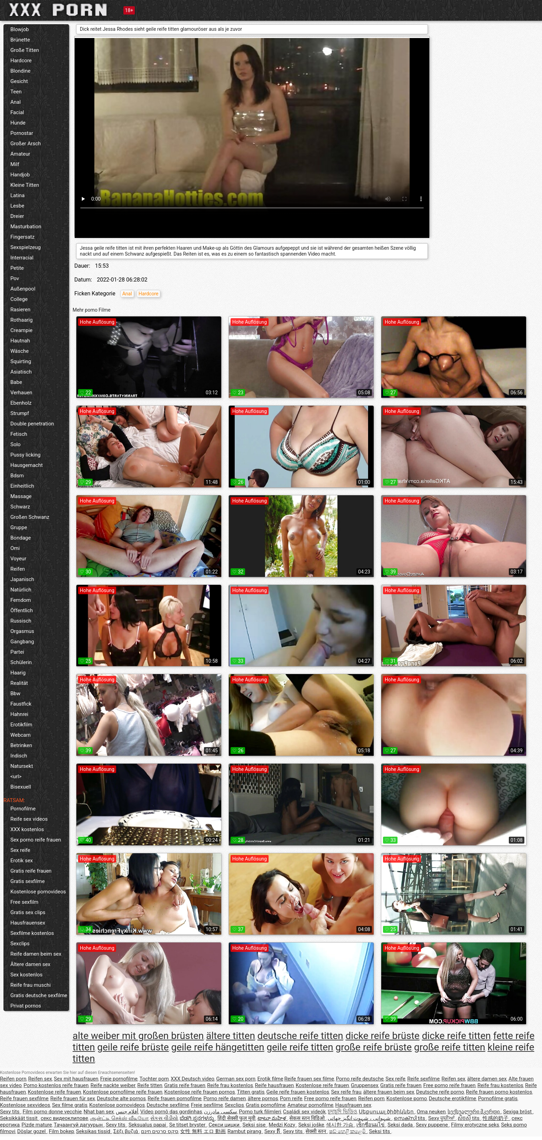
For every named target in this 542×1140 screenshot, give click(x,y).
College (19, 299)
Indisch (18, 756)
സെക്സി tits (410, 1118)
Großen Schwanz (29, 517)
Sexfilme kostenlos (32, 933)
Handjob (20, 175)
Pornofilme (23, 809)
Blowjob (19, 29)
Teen (15, 92)
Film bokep (61, 1131)
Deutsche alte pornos (121, 1098)
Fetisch (18, 434)
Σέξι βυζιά (126, 1131)
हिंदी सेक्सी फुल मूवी (236, 1118)
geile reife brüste (133, 1047)
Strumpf (19, 413)
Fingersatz (22, 237)
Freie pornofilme (119, 1079)
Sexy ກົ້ (272, 1131)
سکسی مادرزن (220, 1112)
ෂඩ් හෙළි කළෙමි (348, 1131)
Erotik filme (270, 1079)
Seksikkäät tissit (19, 1118)
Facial (17, 112)
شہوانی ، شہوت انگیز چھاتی (360, 1118)
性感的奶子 (496, 1118)
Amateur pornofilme (311, 1105)
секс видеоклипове (64, 1118)
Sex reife (20, 850)
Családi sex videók (304, 1112)
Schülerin (21, 662)
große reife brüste (374, 1047)
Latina (17, 195)
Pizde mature (36, 1125)
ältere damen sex (487, 1079)
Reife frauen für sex (72, 1098)
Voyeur (18, 558)
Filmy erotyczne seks (475, 1125)
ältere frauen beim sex (388, 1092)
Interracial (22, 258)
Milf (14, 164)
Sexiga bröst (518, 1112)
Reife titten (149, 1085)
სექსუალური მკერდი (474, 1112)
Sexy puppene (432, 1125)
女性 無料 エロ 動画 (202, 1131)
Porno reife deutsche (360, 1079)
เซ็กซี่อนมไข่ (371, 1125)
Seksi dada (400, 1125)
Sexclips (19, 943)
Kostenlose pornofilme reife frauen (122, 1092)
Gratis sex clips (27, 912)
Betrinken (21, 745)
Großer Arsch (25, 143)
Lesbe (17, 206)
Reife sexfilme (423, 1079)
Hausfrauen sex (353, 1105)
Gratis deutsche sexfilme (38, 995)
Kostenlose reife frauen (322, 1085)
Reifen (17, 569)
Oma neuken (431, 1112)
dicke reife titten (456, 1035)
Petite (17, 268)
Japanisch (22, 579)
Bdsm (17, 475)
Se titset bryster (188, 1125)
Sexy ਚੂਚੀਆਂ (442, 1118)
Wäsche (19, 351)
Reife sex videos (29, 819)
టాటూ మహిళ (273, 1118)
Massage (20, 496)
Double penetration (32, 424)
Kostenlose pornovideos (38, 892)
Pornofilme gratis (497, 1098)
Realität (19, 683)
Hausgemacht (26, 465)
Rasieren (20, 309)
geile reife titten (300, 1047)
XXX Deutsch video (192, 1079)
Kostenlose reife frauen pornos (199, 1092)
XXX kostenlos (27, 829)
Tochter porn (154, 1079)
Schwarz (20, 507)
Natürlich (20, 590)
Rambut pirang (244, 1131)
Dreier (17, 216)
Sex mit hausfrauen (76, 1079)
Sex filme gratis (69, 1105)
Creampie (21, 330)
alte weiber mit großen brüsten (138, 1035)
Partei (17, 652)
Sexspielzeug (25, 247)
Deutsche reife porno (440, 1092)
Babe (16, 382)
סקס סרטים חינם (159, 1131)
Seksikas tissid (94, 1131)
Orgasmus (22, 631)
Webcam (20, 735)
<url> (15, 776)
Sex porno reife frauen (35, 840)
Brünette (20, 40)
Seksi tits (380, 1131)
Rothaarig (21, 320)
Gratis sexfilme (27, 881)
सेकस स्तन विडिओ (307, 1118)
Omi (15, 548)
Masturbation (25, 226)
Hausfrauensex (27, 923)
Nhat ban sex (99, 1112)
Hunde (18, 123)
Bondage (20, 538)
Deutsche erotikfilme (452, 1098)
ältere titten (230, 1035)
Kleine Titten (24, 185)
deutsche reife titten (300, 1035)
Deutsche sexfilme (168, 1105)
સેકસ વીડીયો (164, 1118)
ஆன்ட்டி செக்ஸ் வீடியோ (119, 1118)
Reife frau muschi (30, 985)
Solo (15, 444)
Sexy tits (10, 1112)
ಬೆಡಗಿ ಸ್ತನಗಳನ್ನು (197, 1118)
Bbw (15, 693)
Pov (14, 278)
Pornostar (21, 133)
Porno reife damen (224, 1098)
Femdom (20, 600)
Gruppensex (365, 1085)
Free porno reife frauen (449, 1085)
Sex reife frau (346, 1092)
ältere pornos (263, 1098)
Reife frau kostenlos (230, 1085)
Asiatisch (21, 372)
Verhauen (21, 392)
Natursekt (21, 766)
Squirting (20, 361)
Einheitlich (22, 486)
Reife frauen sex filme (309, 1079)
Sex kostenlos (26, 975)
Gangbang (22, 641)
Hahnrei (19, 714)
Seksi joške (311, 1125)
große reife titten (449, 1047)
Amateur (20, 154)
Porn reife (291, 1098)
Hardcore (21, 60)
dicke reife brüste (383, 1035)
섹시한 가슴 (340, 1125)
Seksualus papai (148, 1125)
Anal (15, 102)
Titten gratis (250, 1092)
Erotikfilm (21, 724)
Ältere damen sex (30, 964)
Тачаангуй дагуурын (79, 1125)
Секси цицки (224, 1125)
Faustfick (20, 704)
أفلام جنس (127, 1112)
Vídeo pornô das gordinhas (171, 1112)
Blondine (20, 71)
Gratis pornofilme (266, 1105)
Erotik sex (21, 860)
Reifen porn (13, 1079)
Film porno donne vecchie (52, 1112)
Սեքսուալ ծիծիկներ (387, 1112)
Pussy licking (25, 455)
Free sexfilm (24, 902)
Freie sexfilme (207, 1105)
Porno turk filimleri (260, 1112)
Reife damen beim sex (35, 954)
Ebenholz (20, 403)
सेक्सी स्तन (316, 1131)
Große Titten (24, 50)
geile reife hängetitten (217, 1047)
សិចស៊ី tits (469, 1118)
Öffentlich (21, 610)
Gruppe (18, 527)
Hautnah (20, 341)
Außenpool (22, 289)
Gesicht (19, 81)
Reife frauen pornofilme (175, 1098)
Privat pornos (25, 1006)
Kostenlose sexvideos (25, 1105)
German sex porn (235, 1079)
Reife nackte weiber (113, 1085)
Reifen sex (40, 1079)
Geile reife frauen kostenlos (298, 1092)
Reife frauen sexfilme (24, 1098)
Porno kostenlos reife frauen (56, 1085)
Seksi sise (255, 1125)
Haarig (18, 673)
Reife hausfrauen (274, 1085)
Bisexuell (20, 787)
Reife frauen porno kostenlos (499, 1092)
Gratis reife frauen (31, 871)
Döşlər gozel (32, 1131)
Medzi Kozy (282, 1125)
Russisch (20, 621)
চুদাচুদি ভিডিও (342, 1112)
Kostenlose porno (406, 1098)
